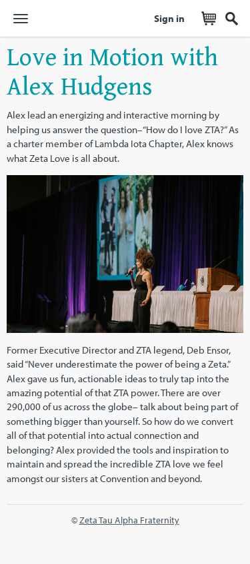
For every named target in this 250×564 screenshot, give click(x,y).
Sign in (169, 18)
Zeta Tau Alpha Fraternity (129, 519)
